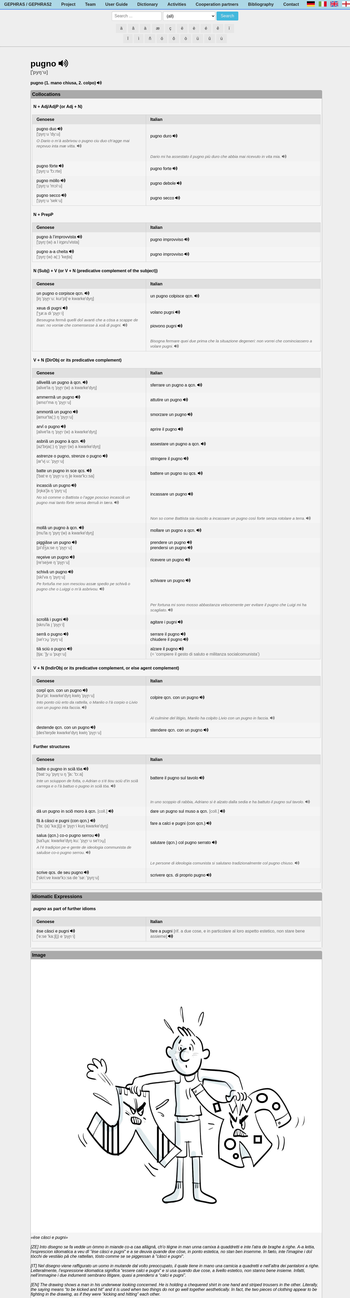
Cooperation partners (217, 4)
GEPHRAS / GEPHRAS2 (28, 4)
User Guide (116, 4)
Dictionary (147, 4)
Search (227, 16)
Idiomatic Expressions (57, 896)
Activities (176, 4)
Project (68, 4)
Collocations (46, 94)
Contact (291, 4)
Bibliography (261, 4)
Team (90, 4)
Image (39, 955)
